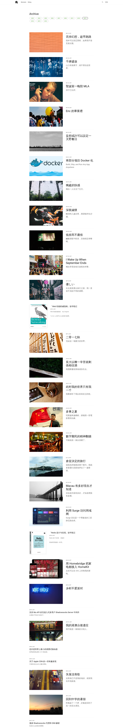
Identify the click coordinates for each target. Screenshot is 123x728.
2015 (39, 21)
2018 (78, 18)
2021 (59, 18)
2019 (72, 18)
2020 (65, 18)
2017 (85, 18)
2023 (45, 18)
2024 (39, 18)
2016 (32, 21)
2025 (32, 18)
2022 (52, 18)
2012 (45, 21)
